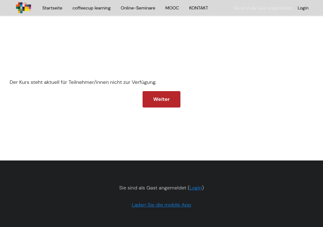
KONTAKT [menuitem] (198, 8)
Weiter (161, 84)
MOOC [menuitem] (172, 8)
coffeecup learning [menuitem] (92, 8)
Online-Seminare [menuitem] (138, 8)
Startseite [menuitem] (52, 8)
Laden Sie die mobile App (161, 190)
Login (303, 8)
